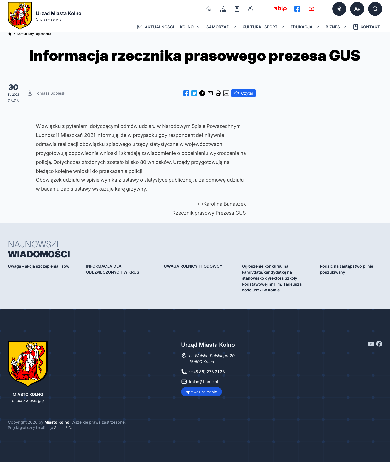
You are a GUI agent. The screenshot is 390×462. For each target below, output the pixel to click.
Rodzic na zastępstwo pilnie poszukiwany (346, 269)
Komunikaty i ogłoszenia (34, 34)
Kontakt (366, 27)
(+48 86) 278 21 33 (207, 371)
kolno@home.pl (203, 381)
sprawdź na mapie (201, 392)
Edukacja (305, 26)
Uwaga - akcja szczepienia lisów (38, 266)
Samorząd (221, 26)
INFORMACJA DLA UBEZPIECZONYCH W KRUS (112, 269)
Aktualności (155, 27)
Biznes (336, 26)
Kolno (190, 26)
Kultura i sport (264, 26)
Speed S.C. (63, 427)
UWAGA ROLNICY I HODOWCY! (194, 266)
